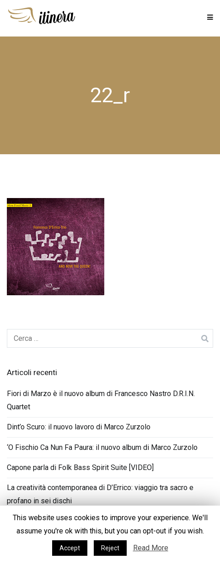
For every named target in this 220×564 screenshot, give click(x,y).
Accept (69, 548)
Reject (110, 548)
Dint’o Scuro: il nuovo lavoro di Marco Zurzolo (78, 427)
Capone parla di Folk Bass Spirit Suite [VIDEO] (80, 467)
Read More (150, 547)
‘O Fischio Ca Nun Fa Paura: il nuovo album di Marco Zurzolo (102, 447)
